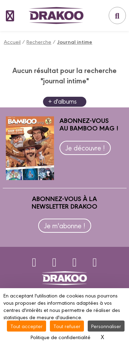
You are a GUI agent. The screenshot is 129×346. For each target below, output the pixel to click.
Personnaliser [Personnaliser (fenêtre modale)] (106, 325)
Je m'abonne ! (64, 225)
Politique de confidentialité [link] (60, 336)
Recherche (38, 41)
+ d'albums (62, 101)
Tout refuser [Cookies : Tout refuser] (66, 325)
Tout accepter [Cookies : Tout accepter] (26, 325)
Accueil (12, 41)
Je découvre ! (85, 147)
